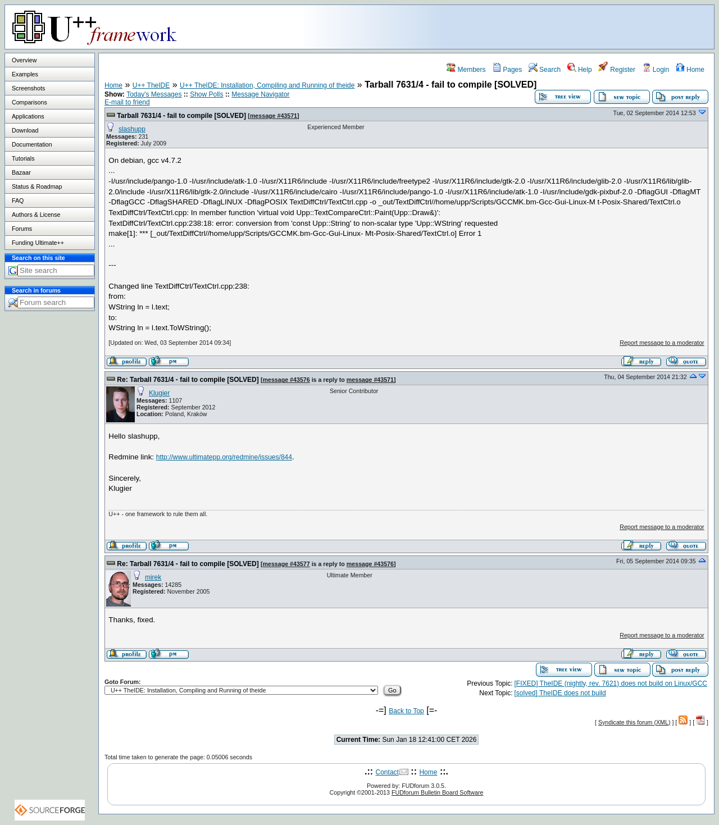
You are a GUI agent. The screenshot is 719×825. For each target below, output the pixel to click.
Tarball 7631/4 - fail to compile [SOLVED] (181, 116)
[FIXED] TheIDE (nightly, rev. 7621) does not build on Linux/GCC (611, 683)
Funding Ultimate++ (38, 242)
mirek (153, 577)
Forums (22, 228)
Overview (24, 60)
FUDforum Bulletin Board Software (437, 792)
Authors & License (36, 214)
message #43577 (286, 563)
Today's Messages (153, 94)
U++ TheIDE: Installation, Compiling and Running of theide (267, 85)
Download (25, 130)
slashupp (132, 129)
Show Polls (206, 94)
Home (690, 70)
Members (466, 70)
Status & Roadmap (37, 186)
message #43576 (286, 379)
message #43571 (273, 115)
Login (656, 70)
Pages (507, 70)
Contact (387, 772)
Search (545, 70)
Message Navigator (260, 94)
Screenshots (28, 88)
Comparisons (29, 102)
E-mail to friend (127, 102)
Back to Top (406, 711)
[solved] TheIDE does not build (560, 693)
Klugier (159, 393)
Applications (28, 116)
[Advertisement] (573, 26)
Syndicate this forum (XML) (634, 722)
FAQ (18, 200)
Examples (25, 74)
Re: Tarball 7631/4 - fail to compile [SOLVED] (187, 380)
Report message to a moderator (662, 342)
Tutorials (23, 158)
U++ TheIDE (151, 85)
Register (616, 70)
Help (579, 70)
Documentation (32, 144)
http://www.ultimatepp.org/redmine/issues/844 (224, 457)
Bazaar (21, 172)
